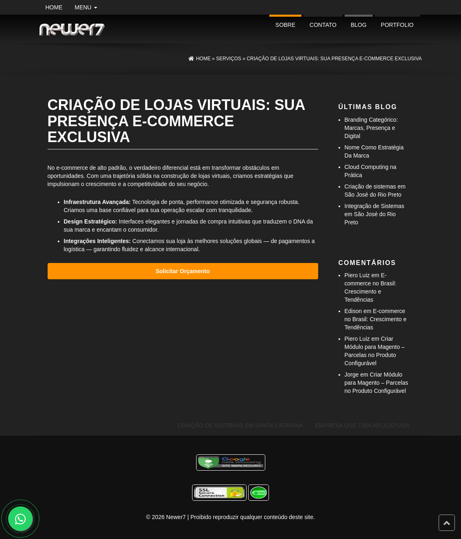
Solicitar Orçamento (182, 271)
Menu (86, 7)
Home (54, 7)
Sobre (285, 25)
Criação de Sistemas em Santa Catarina (240, 425)
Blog (359, 25)
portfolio (397, 25)
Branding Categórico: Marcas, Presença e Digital (371, 127)
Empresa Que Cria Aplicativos (362, 425)
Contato (323, 25)
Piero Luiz (357, 275)
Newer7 (176, 517)
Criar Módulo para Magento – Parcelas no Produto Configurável (376, 382)
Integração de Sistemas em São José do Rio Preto (374, 214)
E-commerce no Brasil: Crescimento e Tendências (376, 319)
